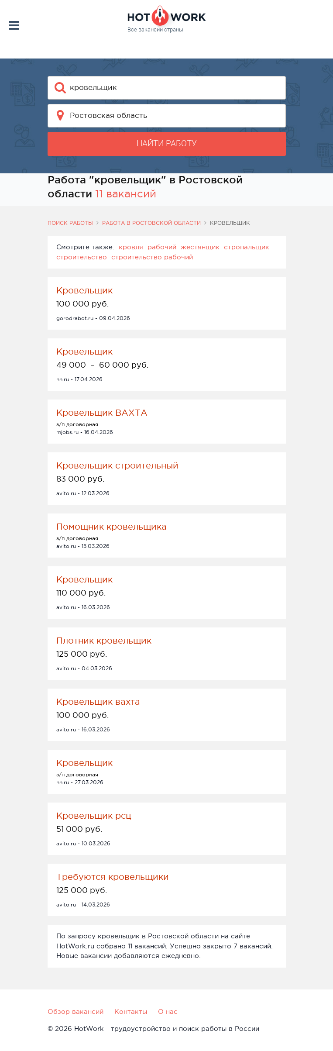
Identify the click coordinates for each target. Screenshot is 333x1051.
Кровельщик (84, 290)
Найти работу (167, 143)
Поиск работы (70, 223)
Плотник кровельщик (103, 640)
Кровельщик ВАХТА (102, 412)
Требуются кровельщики (112, 877)
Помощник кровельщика (111, 526)
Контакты (130, 1011)
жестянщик (200, 247)
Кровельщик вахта (98, 701)
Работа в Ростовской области (151, 223)
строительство (81, 257)
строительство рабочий (152, 257)
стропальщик (246, 247)
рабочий (162, 247)
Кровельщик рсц (93, 815)
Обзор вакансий (75, 1011)
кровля (131, 247)
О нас (168, 1011)
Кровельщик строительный (117, 465)
